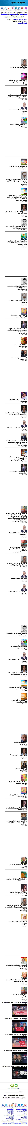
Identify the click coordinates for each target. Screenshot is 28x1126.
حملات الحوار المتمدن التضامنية (20, 1123)
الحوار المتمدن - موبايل (19, 19)
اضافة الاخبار (24, 1122)
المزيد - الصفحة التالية (15, 1088)
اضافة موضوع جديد (23, 1120)
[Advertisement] (14, 41)
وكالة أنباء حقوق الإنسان (9, 1114)
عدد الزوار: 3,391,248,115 (21, 1119)
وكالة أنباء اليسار (10, 1111)
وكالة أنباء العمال (10, 1113)
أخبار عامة (12, 1107)
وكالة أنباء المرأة (10, 1109)
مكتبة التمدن (24, 1118)
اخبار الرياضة (11, 1116)
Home (9, 1088)
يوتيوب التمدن (24, 1117)
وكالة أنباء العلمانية (10, 1112)
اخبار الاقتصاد (11, 1117)
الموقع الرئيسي (22, 23)
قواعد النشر (24, 1113)
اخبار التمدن (11, 1119)
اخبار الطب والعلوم (10, 1118)
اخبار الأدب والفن (10, 1110)
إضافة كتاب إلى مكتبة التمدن (8, 1123)
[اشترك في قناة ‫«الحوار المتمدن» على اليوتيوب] (14, 16)
